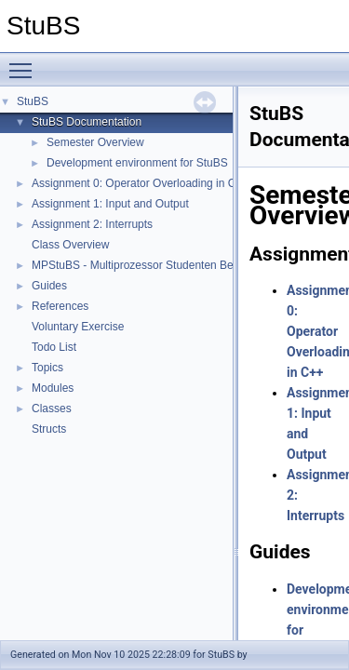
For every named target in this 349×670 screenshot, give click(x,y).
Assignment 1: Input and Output (110, 203)
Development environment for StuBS (137, 162)
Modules (53, 388)
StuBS (32, 101)
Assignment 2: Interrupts (92, 224)
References (60, 306)
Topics (47, 367)
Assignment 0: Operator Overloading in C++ (140, 183)
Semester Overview (95, 142)
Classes (52, 408)
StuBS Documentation (86, 121)
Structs (49, 429)
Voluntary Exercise (78, 326)
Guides (49, 285)
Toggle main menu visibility (25, 62)
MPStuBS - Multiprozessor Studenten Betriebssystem (164, 265)
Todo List (54, 347)
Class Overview (70, 244)
